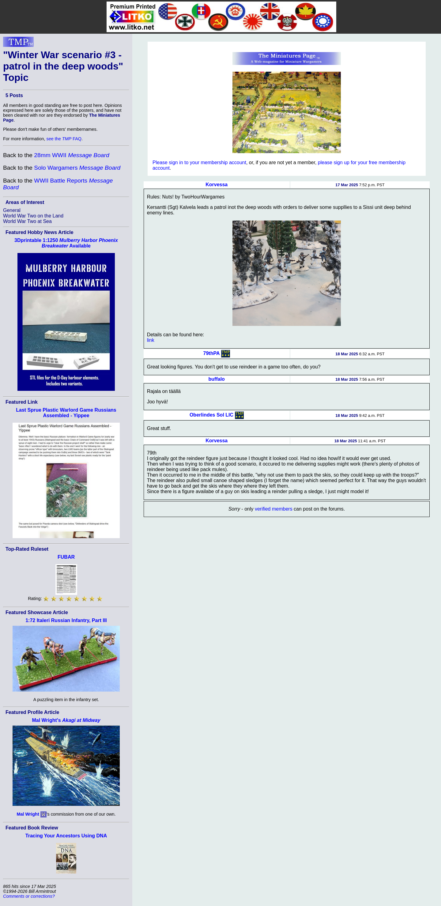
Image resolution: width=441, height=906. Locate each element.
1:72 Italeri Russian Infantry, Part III (66, 620)
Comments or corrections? (29, 896)
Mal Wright (28, 814)
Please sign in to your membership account (199, 162)
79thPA (211, 353)
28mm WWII (71, 155)
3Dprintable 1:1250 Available (66, 243)
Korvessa (216, 184)
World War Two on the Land (33, 215)
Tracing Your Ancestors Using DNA (66, 835)
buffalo (217, 379)
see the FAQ (64, 138)
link (150, 340)
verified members (273, 509)
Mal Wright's (66, 720)
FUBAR (66, 557)
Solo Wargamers (77, 167)
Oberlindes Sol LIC (211, 414)
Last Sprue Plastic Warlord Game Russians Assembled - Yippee (66, 412)
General (12, 210)
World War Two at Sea (27, 221)
